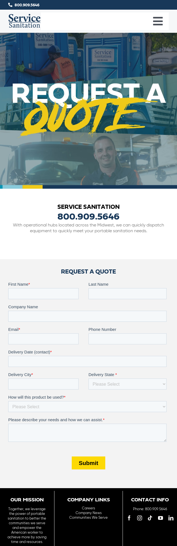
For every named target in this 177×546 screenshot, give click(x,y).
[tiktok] (150, 517)
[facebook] (129, 517)
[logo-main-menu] (24, 16)
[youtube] (160, 517)
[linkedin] (170, 517)
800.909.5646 (27, 5)
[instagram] (139, 517)
